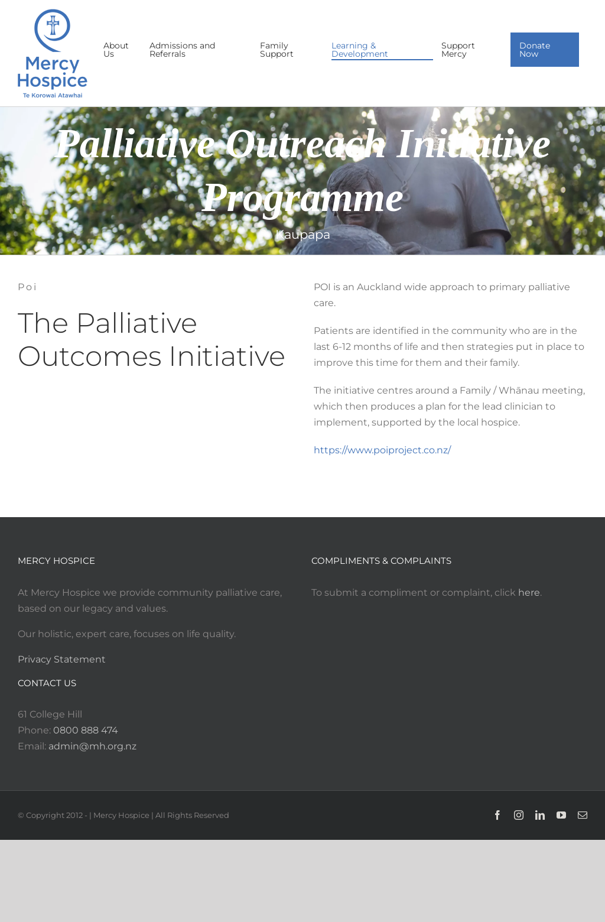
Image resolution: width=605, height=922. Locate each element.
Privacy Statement (62, 659)
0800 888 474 (85, 730)
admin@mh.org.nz (92, 746)
